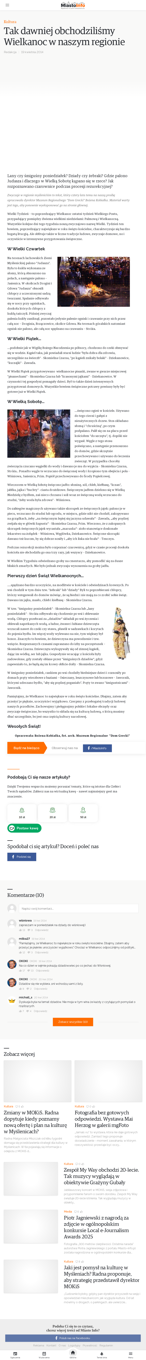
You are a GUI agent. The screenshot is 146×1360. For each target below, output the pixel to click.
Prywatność (90, 1345)
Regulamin (106, 1345)
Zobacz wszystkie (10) (73, 1022)
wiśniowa (25, 920)
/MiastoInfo (96, 748)
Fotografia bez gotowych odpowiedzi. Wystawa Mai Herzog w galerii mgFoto (104, 1119)
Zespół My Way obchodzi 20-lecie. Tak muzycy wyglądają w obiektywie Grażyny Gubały (101, 1176)
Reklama (38, 1345)
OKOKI (23, 961)
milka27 (24, 938)
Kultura (10, 22)
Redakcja (10, 52)
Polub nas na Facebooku (72, 1338)
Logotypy (74, 1345)
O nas (62, 1345)
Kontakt (51, 1345)
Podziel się (21, 857)
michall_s (25, 997)
